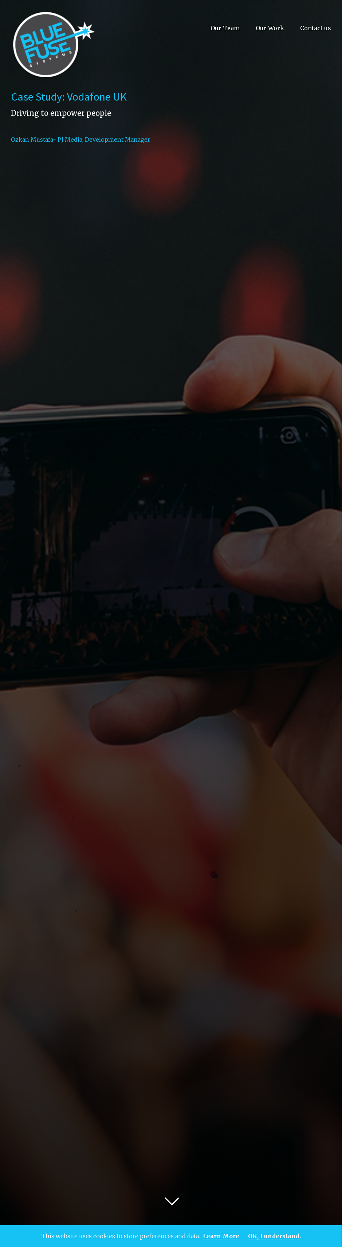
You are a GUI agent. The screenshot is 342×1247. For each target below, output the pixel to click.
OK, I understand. (274, 1236)
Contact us (315, 28)
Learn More (221, 1236)
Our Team (225, 28)
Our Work (270, 28)
